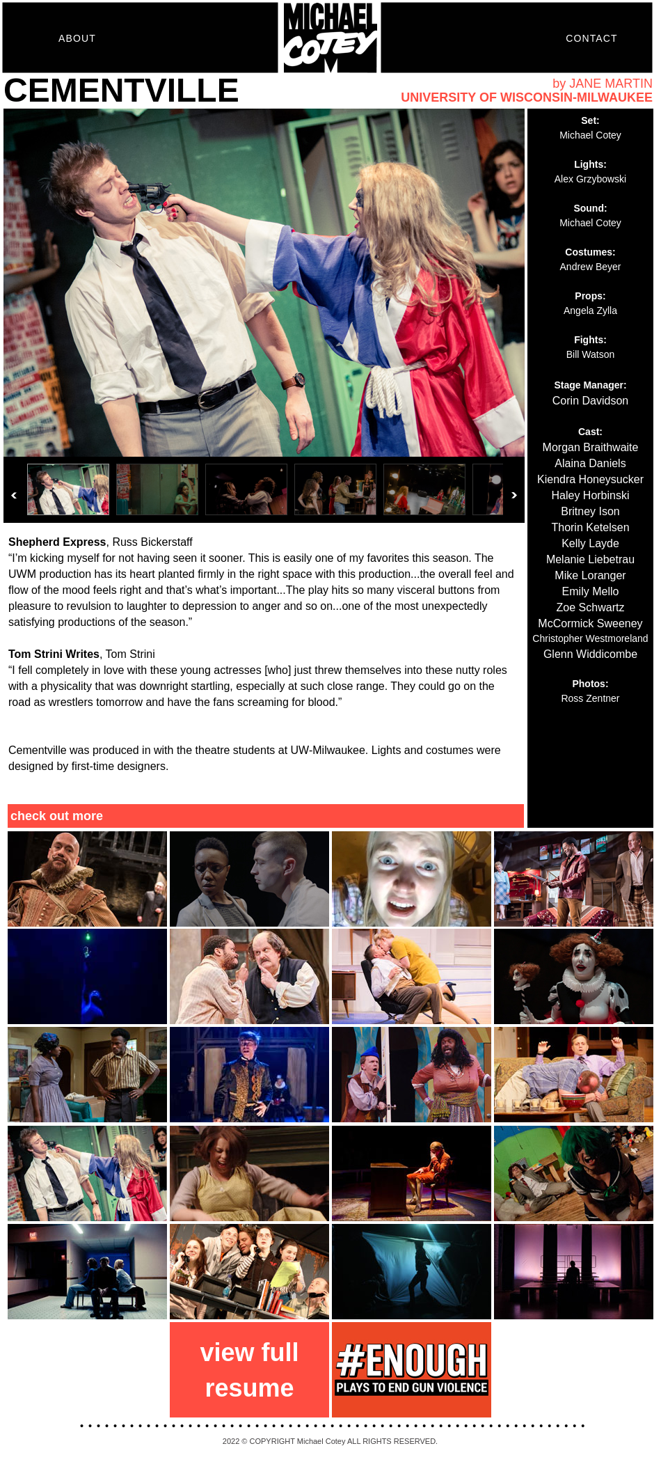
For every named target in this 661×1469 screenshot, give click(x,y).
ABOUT (77, 38)
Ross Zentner (590, 698)
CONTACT (591, 38)
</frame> (264, 316)
